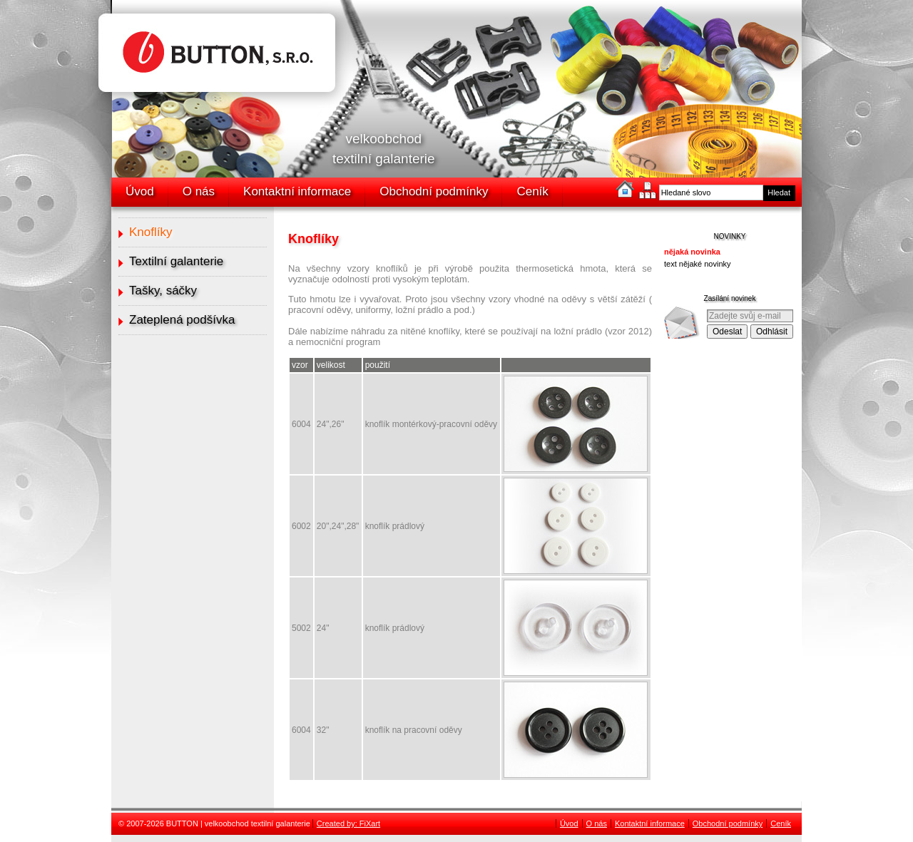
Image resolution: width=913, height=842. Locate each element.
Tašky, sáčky (163, 290)
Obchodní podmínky (433, 191)
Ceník (532, 191)
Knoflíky (150, 232)
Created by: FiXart (348, 823)
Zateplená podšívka (182, 320)
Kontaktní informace (297, 191)
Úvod (140, 191)
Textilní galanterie (176, 261)
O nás (199, 191)
